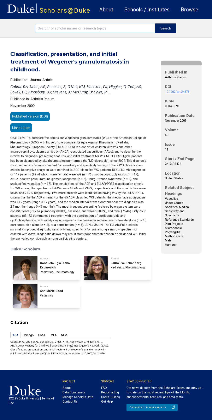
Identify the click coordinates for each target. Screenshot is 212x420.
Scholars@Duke (65, 10)
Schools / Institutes (147, 10)
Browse (189, 10)
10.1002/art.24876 (177, 92)
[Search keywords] (95, 28)
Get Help (107, 401)
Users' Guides (110, 397)
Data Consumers (74, 392)
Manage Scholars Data (78, 397)
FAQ (104, 388)
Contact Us (70, 401)
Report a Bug (110, 392)
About (106, 10)
